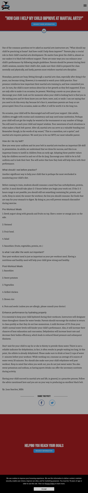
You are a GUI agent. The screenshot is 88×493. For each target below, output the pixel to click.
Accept (44, 489)
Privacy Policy (50, 484)
